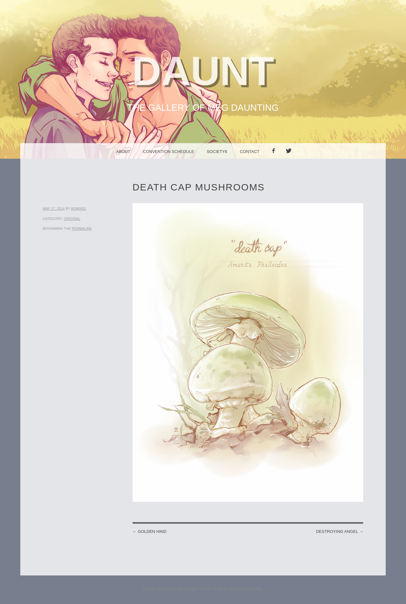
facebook (275, 158)
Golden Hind (150, 531)
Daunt (203, 71)
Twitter (290, 158)
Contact (249, 151)
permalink (82, 228)
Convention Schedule (168, 151)
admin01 (78, 208)
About (123, 151)
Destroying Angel (339, 531)
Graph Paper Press (245, 588)
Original (72, 219)
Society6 (217, 151)
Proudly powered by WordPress (170, 588)
